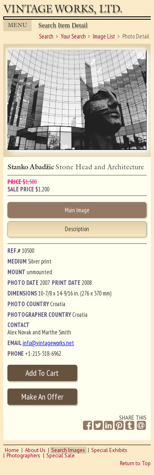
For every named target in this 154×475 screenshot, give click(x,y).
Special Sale (60, 455)
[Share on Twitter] (98, 425)
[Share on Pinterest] (119, 425)
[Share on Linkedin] (108, 425)
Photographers (23, 455)
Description (77, 229)
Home (12, 450)
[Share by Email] (141, 426)
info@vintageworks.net (48, 343)
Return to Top (135, 463)
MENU (18, 25)
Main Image (77, 210)
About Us (35, 450)
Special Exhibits (109, 450)
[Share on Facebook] (87, 425)
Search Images (68, 450)
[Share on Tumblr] (129, 425)
